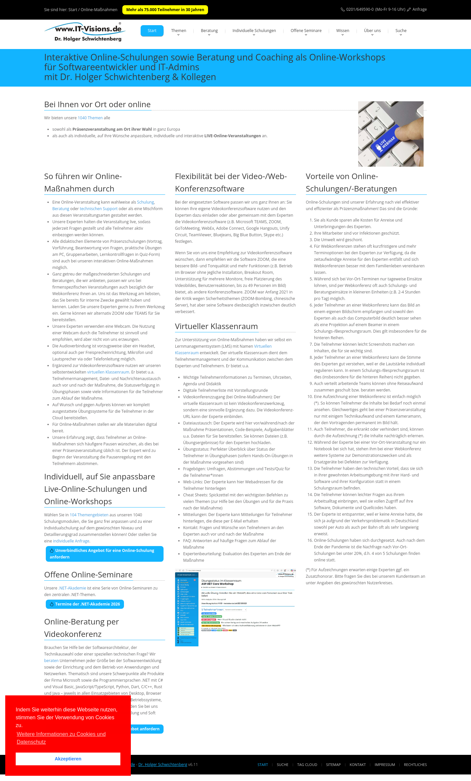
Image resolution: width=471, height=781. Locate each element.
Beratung (209, 30)
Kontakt (358, 764)
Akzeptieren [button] (68, 758)
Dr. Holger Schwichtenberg (162, 764)
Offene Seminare (306, 30)
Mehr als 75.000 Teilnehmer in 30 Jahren (165, 9)
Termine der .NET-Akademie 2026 (85, 604)
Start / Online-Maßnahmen (92, 9)
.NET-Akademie (72, 588)
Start (152, 30)
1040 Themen (90, 118)
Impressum (385, 764)
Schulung (145, 202)
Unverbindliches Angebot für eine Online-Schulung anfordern (102, 554)
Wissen (342, 30)
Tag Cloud (307, 764)
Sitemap (333, 764)
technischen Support (99, 208)
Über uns (372, 30)
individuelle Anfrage (71, 541)
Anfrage (419, 9)
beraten (51, 660)
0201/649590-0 (360, 9)
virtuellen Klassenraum (108, 372)
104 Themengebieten (89, 515)
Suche (401, 30)
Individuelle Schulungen (254, 30)
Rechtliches (415, 764)
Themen (178, 30)
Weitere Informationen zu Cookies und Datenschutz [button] (61, 738)
